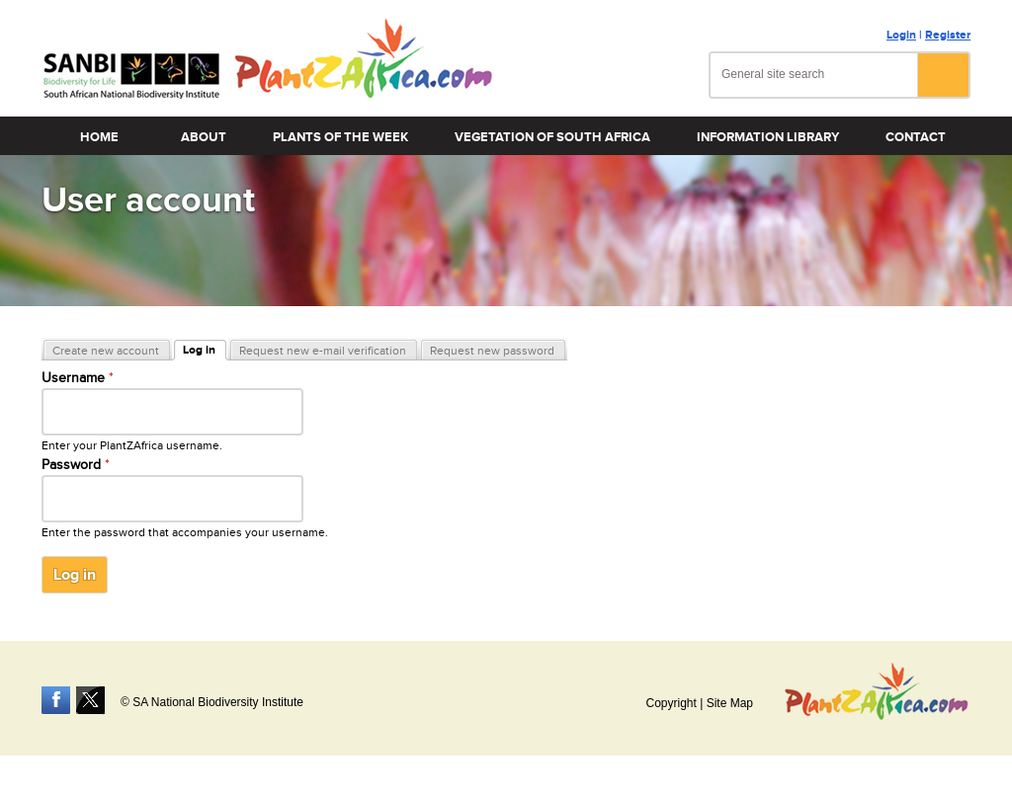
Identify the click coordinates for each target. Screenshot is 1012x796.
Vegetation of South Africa (552, 137)
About (203, 137)
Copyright (670, 703)
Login (901, 35)
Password (76, 465)
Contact (916, 137)
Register (947, 35)
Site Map (730, 703)
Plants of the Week (340, 137)
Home (99, 137)
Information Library (768, 137)
